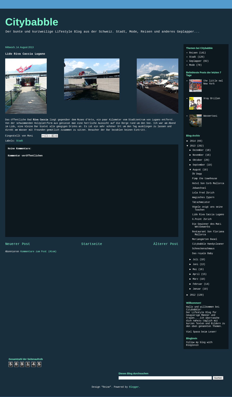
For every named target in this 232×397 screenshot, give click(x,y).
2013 (193, 145)
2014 (193, 141)
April (197, 274)
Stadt (19, 140)
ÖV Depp (197, 173)
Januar (197, 289)
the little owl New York (213, 82)
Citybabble (31, 22)
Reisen (193, 52)
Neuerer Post (17, 244)
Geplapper (195, 61)
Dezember (199, 150)
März (196, 279)
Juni (196, 264)
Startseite (91, 244)
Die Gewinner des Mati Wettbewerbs (206, 225)
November (199, 155)
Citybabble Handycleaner (208, 244)
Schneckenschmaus (203, 248)
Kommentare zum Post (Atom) (38, 251)
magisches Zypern (203, 197)
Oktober (198, 160)
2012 (193, 295)
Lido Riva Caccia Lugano (208, 214)
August (197, 169)
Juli (196, 259)
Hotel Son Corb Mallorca (208, 183)
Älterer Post (165, 244)
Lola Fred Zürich (203, 192)
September (200, 164)
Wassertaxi (210, 116)
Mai (195, 269)
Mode (192, 65)
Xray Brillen (211, 98)
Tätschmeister (201, 202)
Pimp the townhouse (204, 178)
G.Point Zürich (202, 219)
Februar (198, 284)
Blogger (134, 387)
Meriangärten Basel (204, 239)
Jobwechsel (199, 188)
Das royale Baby (202, 253)
